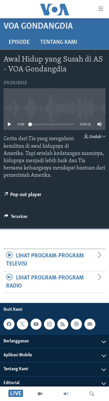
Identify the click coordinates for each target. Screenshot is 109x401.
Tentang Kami (58, 42)
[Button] (15, 217)
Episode (19, 42)
